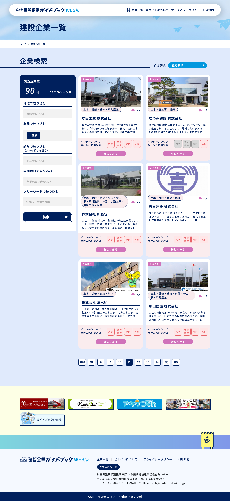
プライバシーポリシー (185, 10)
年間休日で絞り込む (37, 171)
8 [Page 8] (101, 362)
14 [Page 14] (157, 362)
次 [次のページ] (166, 362)
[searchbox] (42, 113)
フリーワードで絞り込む (41, 191)
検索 (56, 216)
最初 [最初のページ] (82, 362)
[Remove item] (29, 135)
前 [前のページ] (91, 362)
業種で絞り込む (34, 124)
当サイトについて (126, 459)
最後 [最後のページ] (176, 362)
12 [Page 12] (138, 362)
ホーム (23, 44)
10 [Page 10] (119, 362)
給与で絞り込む (34, 146)
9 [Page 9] (110, 362)
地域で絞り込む (34, 103)
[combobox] (47, 113)
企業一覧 (103, 459)
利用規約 (208, 10)
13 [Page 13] (147, 362)
